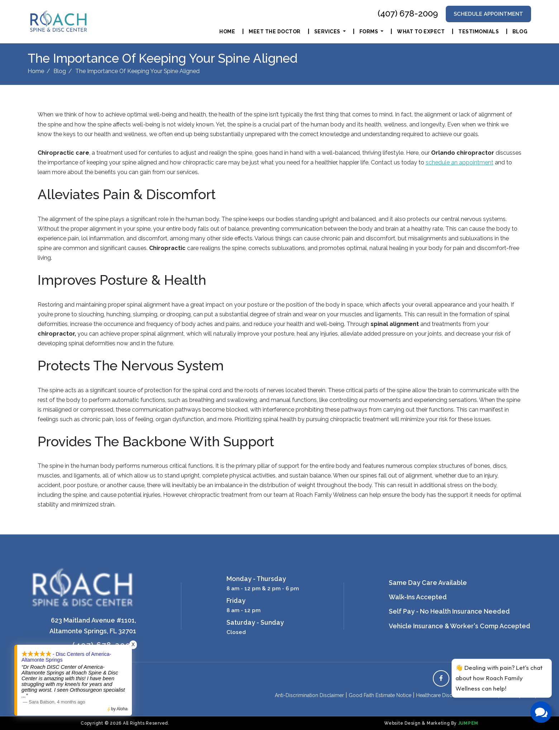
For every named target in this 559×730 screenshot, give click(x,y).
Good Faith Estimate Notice (380, 695)
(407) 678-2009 (408, 14)
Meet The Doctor (275, 31)
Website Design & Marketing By (420, 723)
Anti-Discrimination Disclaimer (309, 695)
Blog (519, 31)
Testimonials (478, 31)
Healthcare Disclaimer (441, 695)
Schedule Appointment (488, 14)
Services (328, 31)
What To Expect (421, 31)
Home (227, 31)
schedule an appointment (459, 162)
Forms (369, 31)
